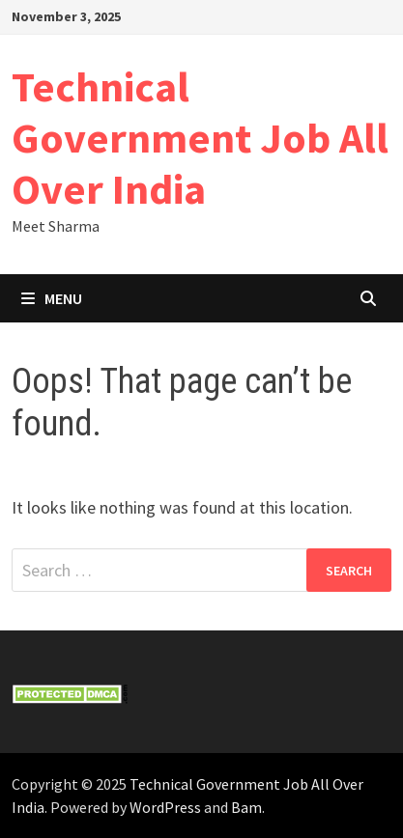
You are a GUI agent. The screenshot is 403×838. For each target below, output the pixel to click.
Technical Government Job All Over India (200, 137)
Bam (246, 807)
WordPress (165, 807)
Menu (51, 298)
